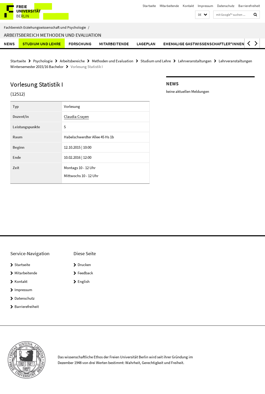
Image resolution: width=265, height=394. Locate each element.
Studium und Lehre (42, 43)
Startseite (149, 6)
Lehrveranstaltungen (194, 60)
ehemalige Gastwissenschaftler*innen (203, 43)
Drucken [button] (84, 264)
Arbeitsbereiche (72, 60)
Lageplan (146, 43)
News (9, 43)
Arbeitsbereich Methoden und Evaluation (52, 35)
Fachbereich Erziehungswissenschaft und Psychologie (46, 27)
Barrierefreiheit (249, 6)
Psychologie (43, 60)
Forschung (80, 43)
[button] (202, 15)
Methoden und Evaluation (112, 60)
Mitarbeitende (169, 6)
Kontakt (188, 6)
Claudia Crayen (76, 116)
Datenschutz (225, 6)
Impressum (205, 6)
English (84, 281)
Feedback (85, 272)
